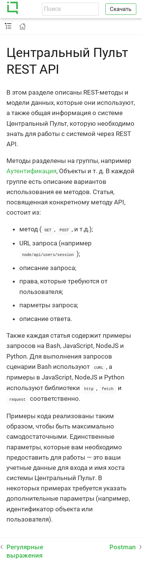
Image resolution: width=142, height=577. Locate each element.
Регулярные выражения (24, 549)
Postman (122, 545)
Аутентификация (31, 171)
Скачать (120, 9)
